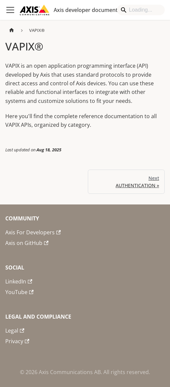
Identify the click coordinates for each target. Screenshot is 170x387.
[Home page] (11, 30)
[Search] (141, 10)
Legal (14, 330)
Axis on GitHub (26, 243)
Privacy (17, 341)
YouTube (19, 292)
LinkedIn (18, 281)
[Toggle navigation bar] (10, 10)
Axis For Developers (33, 232)
